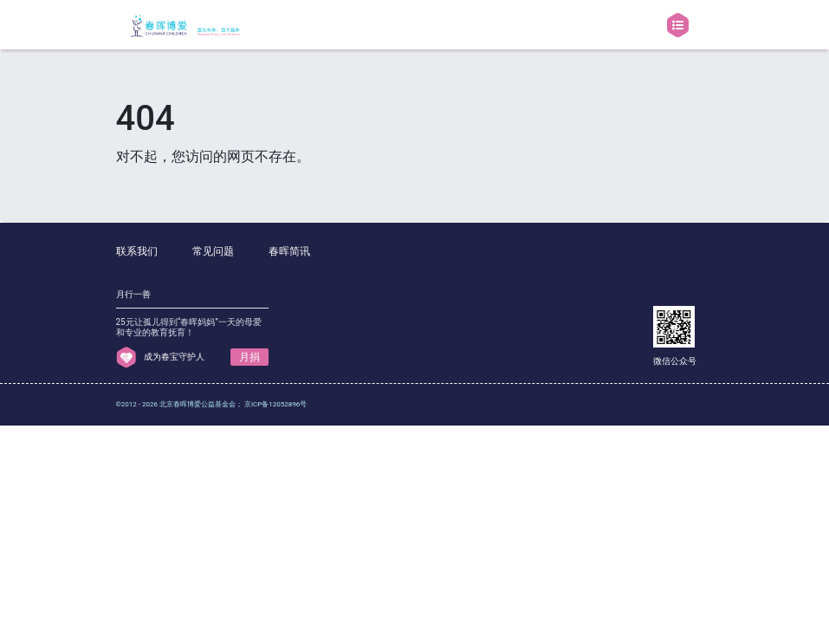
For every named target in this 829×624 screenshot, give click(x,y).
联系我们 (137, 251)
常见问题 (213, 251)
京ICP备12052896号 (275, 404)
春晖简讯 (289, 251)
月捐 (249, 357)
